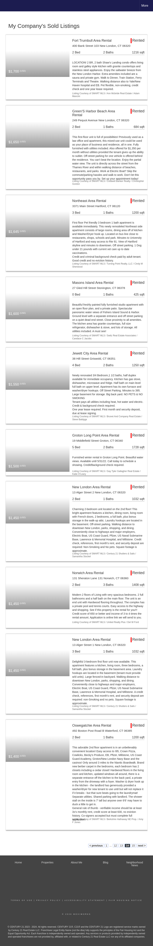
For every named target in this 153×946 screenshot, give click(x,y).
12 (115, 845)
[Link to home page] (5, 5)
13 (121, 845)
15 (133, 845)
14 (127, 845)
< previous (96, 845)
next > (142, 845)
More (144, 5)
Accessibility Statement (85, 900)
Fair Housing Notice (125, 900)
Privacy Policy (48, 900)
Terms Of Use (22, 900)
